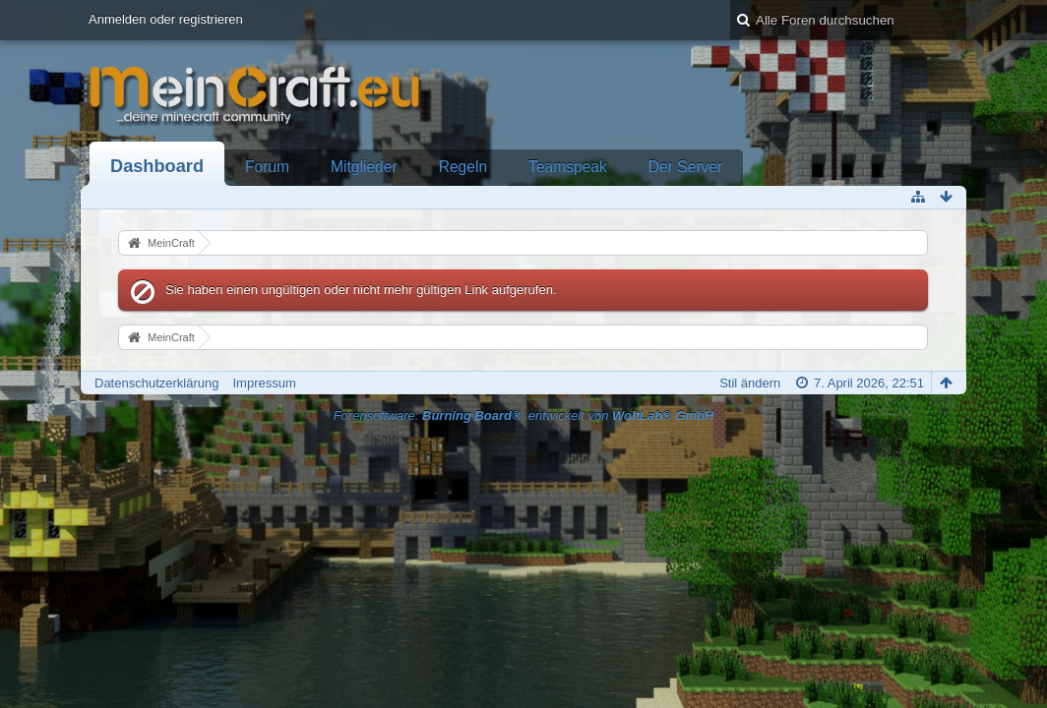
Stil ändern (749, 383)
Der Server (685, 166)
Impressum (263, 383)
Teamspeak (567, 166)
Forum (267, 166)
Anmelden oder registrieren (166, 19)
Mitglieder (364, 166)
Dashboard (157, 166)
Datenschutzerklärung (156, 383)
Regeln (463, 166)
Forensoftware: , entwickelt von (524, 415)
